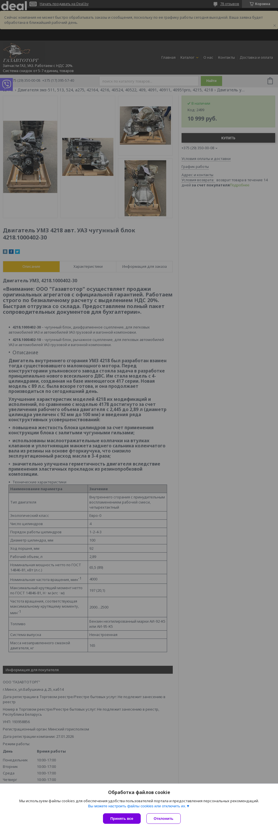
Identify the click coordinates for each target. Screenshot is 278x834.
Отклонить (163, 818)
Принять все (121, 818)
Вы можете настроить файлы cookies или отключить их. (137, 806)
